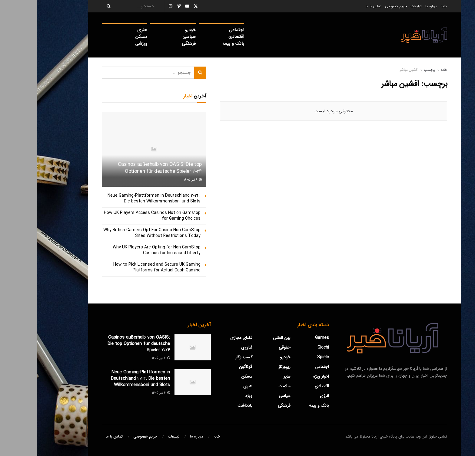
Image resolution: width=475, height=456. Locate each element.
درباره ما (394, 6)
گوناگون (208, 366)
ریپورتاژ (247, 366)
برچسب (392, 70)
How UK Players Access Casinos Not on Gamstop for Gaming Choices (115, 215)
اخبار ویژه (284, 376)
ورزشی (104, 43)
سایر (250, 376)
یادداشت (208, 405)
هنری (105, 30)
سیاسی (152, 36)
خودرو (153, 30)
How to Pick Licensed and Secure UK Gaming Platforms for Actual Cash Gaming (120, 267)
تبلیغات (379, 6)
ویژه (211, 395)
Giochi (286, 347)
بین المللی (245, 337)
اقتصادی (199, 36)
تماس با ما (336, 6)
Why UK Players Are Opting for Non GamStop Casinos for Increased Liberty (120, 250)
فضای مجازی (204, 337)
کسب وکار (206, 357)
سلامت (247, 386)
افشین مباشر (372, 70)
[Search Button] (70, 6)
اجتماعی (199, 30)
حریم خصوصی (359, 6)
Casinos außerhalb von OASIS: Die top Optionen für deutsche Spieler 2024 (123, 168)
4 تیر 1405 (156, 179)
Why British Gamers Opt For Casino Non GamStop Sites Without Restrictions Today (115, 233)
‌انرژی (287, 395)
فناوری (209, 347)
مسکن (104, 36)
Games (285, 337)
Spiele (286, 357)
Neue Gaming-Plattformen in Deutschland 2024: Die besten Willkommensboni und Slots (117, 198)
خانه (407, 6)
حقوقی (248, 347)
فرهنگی (152, 43)
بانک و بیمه (196, 43)
